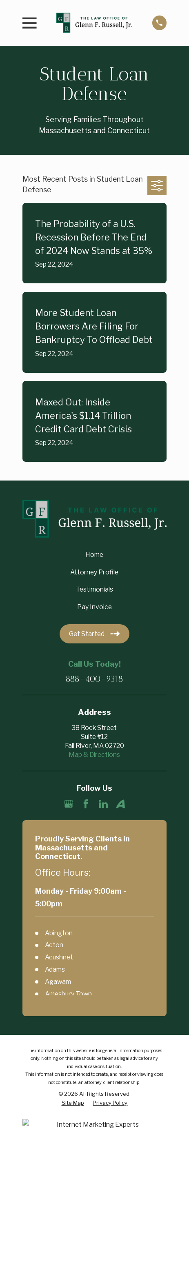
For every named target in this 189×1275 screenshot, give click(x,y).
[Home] (94, 23)
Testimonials (94, 589)
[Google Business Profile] (68, 803)
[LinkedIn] (103, 803)
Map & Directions (94, 755)
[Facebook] (85, 803)
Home (94, 555)
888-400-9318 (94, 678)
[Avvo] (120, 803)
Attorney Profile (94, 572)
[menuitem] (73, 1102)
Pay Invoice (94, 607)
